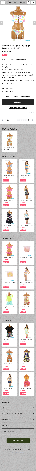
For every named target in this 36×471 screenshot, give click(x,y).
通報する (31, 112)
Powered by (18, 452)
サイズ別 (4, 425)
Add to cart (18, 102)
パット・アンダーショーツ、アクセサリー (13, 414)
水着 (3, 408)
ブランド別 (5, 419)
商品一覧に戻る (18, 441)
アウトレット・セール (8, 431)
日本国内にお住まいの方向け (18, 108)
